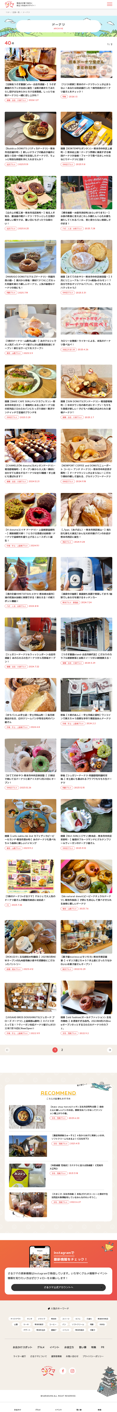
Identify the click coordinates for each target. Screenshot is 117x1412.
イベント (65, 1330)
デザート (26, 1330)
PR (102, 1347)
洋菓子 (92, 1330)
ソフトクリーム (78, 1324)
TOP (8, 12)
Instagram (72, 1370)
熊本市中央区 (103, 1319)
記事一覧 (16, 12)
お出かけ (17, 1410)
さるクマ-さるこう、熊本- (9, 4)
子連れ (89, 1319)
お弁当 (102, 1324)
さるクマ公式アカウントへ (58, 1287)
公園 (16, 1324)
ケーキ (26, 1324)
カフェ (78, 1319)
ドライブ (41, 1319)
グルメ (41, 1347)
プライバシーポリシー (93, 1356)
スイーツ (65, 1319)
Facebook (62, 1370)
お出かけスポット (22, 1347)
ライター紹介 (19, 1356)
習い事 (82, 1347)
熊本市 (53, 1319)
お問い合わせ (72, 1356)
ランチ (29, 1319)
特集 (93, 1347)
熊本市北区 (40, 1330)
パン (64, 1324)
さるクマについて (38, 1356)
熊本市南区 (79, 1330)
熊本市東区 (39, 1324)
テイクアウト (16, 1319)
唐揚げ (53, 1330)
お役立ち (69, 1347)
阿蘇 (92, 1324)
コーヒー (52, 1324)
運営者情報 (56, 1356)
